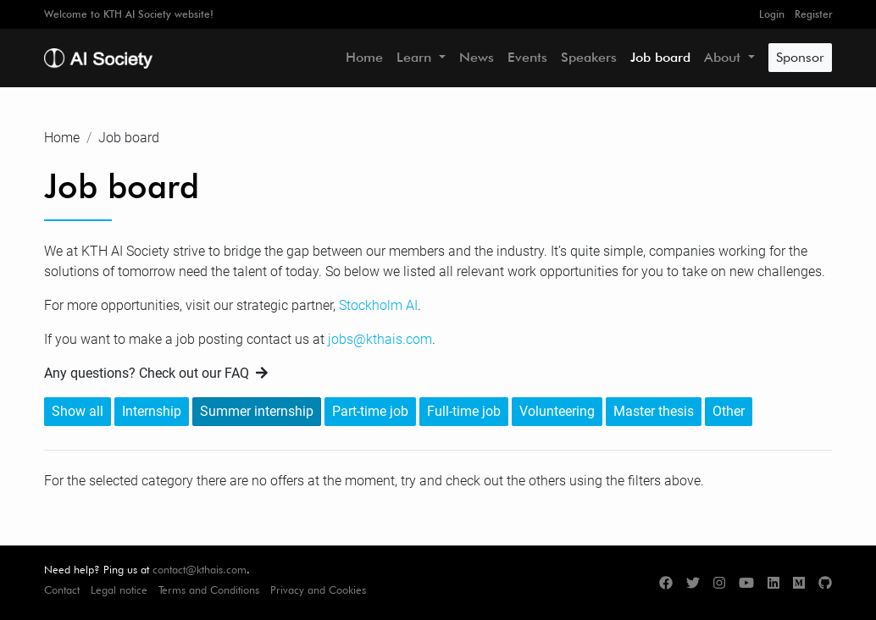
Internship (151, 411)
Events (527, 57)
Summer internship (256, 411)
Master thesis (653, 411)
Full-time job (464, 411)
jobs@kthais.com (380, 339)
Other (728, 411)
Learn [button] (415, 57)
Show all (77, 411)
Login (772, 14)
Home (364, 57)
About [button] (724, 57)
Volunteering (557, 411)
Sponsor (800, 57)
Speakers (589, 57)
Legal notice (119, 590)
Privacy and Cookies (318, 590)
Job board (660, 57)
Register (813, 14)
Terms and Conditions (208, 590)
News (476, 57)
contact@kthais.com (199, 569)
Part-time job (370, 411)
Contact (62, 590)
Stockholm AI (378, 305)
